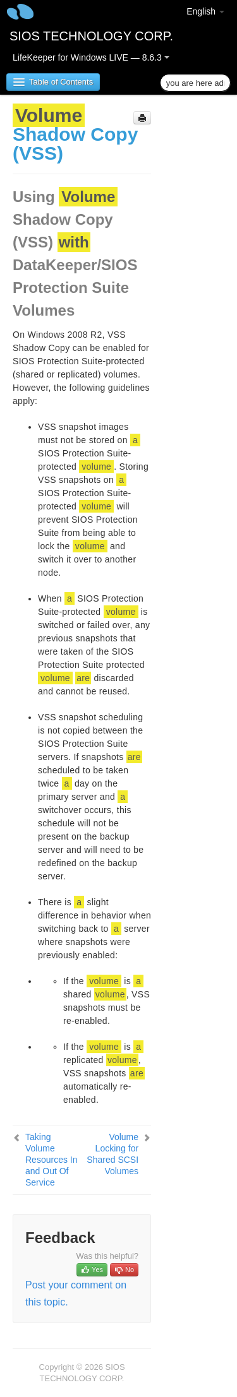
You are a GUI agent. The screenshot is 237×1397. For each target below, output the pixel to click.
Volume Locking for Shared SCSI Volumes (112, 1154)
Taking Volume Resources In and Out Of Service (51, 1159)
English (205, 11)
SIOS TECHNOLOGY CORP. (91, 36)
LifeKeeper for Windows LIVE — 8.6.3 (91, 57)
